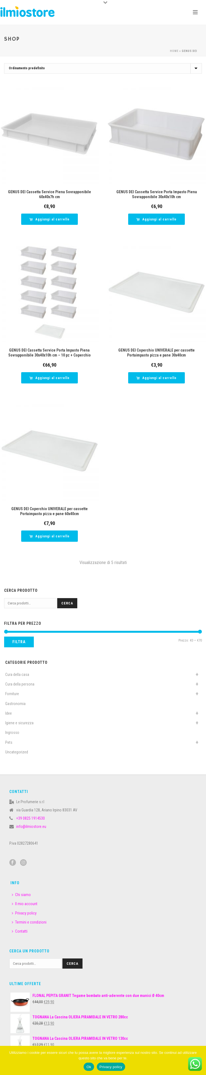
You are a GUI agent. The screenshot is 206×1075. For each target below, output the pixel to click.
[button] (49, 219)
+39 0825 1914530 (30, 818)
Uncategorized (16, 752)
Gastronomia (15, 703)
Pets (8, 742)
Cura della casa (17, 674)
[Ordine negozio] (103, 68)
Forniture (12, 694)
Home (174, 50)
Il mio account (24, 904)
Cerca (67, 603)
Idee (8, 713)
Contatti (20, 931)
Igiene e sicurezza (19, 723)
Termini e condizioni (29, 922)
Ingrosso (12, 732)
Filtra (19, 642)
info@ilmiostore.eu (31, 826)
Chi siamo (21, 894)
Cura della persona (19, 684)
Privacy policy (24, 913)
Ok (88, 1067)
